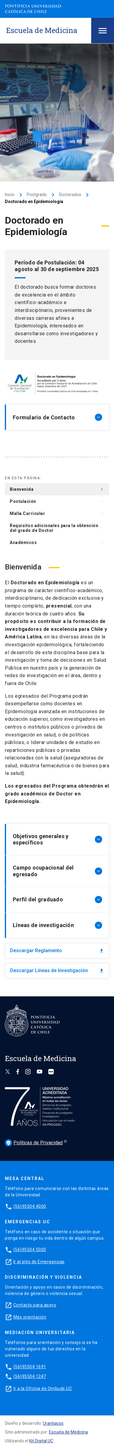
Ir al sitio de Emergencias (39, 1261)
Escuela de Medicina (68, 1432)
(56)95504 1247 (29, 1376)
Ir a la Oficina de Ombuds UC (42, 1388)
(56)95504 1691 (29, 1366)
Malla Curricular (57, 513)
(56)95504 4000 (29, 1206)
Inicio (10, 194)
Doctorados (70, 194)
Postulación (57, 501)
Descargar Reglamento (57, 950)
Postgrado (37, 194)
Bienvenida (57, 489)
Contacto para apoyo (35, 1305)
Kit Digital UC (41, 1440)
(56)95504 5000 (29, 1249)
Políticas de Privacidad (34, 1142)
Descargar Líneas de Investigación (57, 970)
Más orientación (30, 1317)
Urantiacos (53, 1423)
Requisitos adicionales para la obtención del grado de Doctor (57, 528)
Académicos (57, 542)
